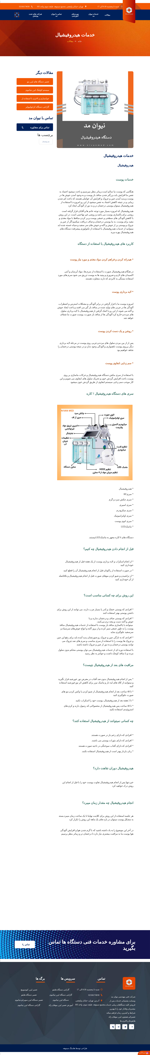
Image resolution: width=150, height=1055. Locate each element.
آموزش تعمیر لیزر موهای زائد (61, 1005)
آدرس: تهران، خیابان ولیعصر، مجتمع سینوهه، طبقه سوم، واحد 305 (90, 1002)
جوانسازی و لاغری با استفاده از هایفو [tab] (35, 99)
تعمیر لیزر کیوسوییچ (29, 990)
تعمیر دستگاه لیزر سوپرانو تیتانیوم (29, 1000)
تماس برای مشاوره (34, 127)
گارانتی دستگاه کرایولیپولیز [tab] (37, 107)
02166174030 (95, 995)
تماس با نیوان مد (56, 15)
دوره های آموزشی (75, 15)
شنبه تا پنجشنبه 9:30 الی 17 (90, 990)
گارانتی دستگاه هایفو (60, 990)
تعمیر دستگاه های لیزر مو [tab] (38, 81)
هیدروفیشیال (45, 141)
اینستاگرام (143, 1053)
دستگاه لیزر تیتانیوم (61, 1000)
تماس (25, 944)
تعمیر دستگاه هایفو (29, 995)
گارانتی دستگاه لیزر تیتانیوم (61, 995)
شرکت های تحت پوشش (35, 15)
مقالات (107, 15)
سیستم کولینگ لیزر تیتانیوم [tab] (37, 90)
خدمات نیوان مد (93, 15)
